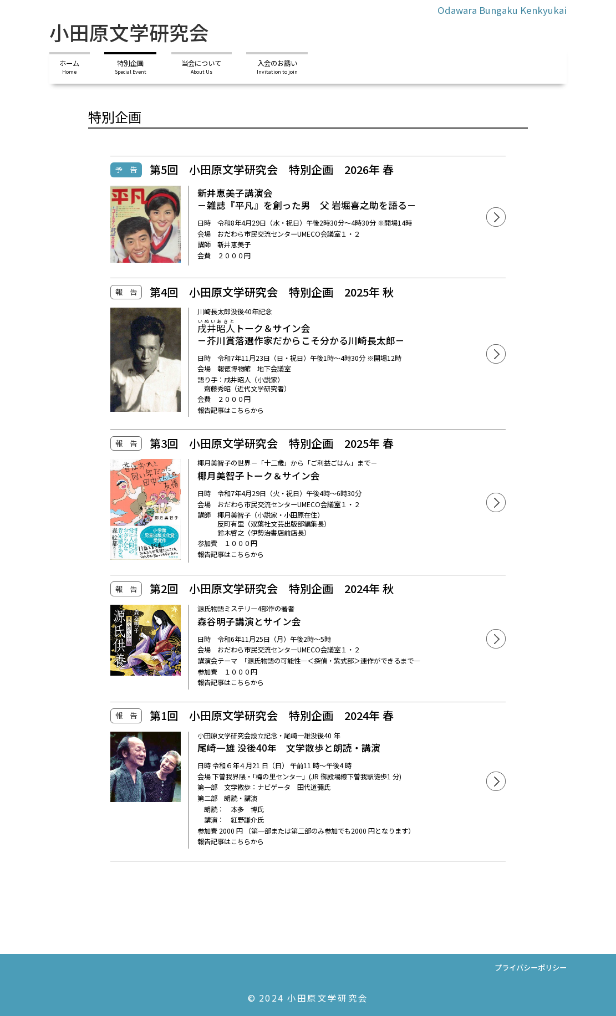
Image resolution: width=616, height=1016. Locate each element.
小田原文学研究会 (129, 32)
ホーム (69, 67)
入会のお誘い (277, 67)
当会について (201, 67)
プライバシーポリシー (531, 967)
